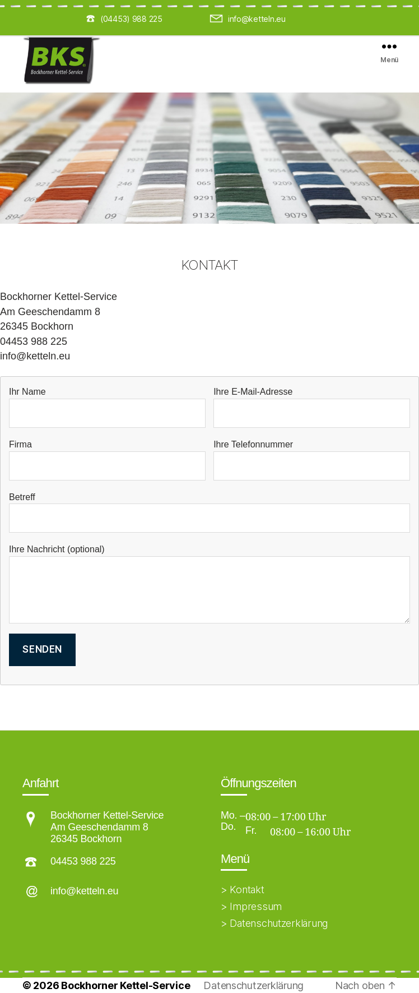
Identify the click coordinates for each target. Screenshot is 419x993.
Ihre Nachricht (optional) (209, 583)
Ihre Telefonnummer (311, 460)
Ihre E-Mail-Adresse (311, 407)
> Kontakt (242, 889)
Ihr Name (107, 407)
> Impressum (251, 906)
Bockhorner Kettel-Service (125, 985)
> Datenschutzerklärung (274, 923)
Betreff (209, 512)
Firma (107, 460)
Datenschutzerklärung (253, 985)
